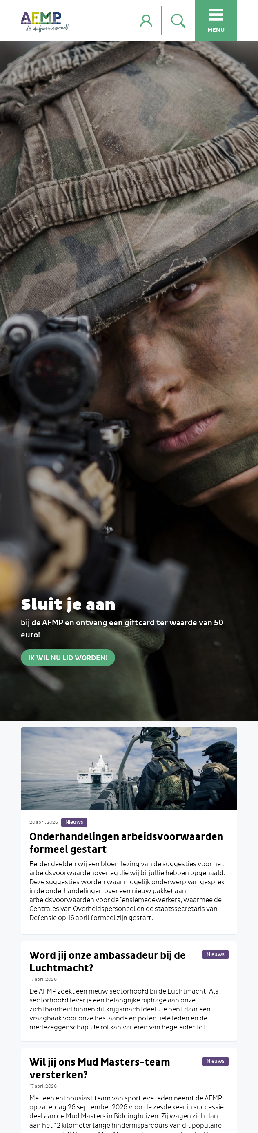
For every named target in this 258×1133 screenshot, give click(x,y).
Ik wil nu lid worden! (68, 658)
